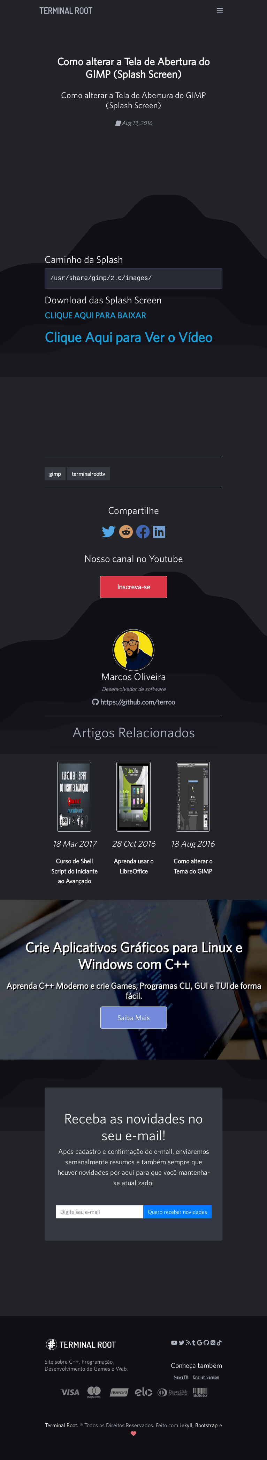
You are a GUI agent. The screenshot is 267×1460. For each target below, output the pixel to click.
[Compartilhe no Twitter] (110, 532)
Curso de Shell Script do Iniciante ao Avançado (74, 871)
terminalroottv (88, 474)
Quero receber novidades (177, 1212)
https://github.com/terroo (133, 702)
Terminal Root (65, 10)
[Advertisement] (161, 181)
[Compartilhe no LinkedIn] (159, 532)
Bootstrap (206, 1425)
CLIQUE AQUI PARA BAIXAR (95, 315)
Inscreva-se (133, 587)
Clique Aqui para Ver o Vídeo (128, 337)
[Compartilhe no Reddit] (127, 532)
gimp (55, 474)
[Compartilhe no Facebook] (144, 532)
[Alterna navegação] (220, 11)
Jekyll (186, 1425)
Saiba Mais (133, 1017)
